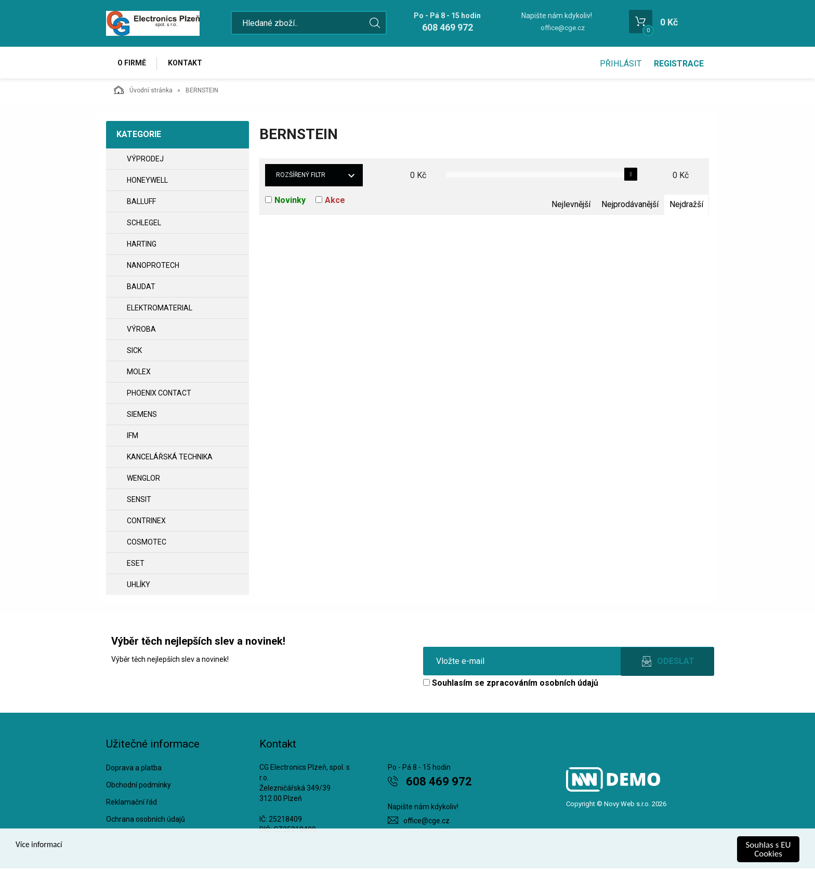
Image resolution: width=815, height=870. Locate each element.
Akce (335, 202)
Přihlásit (620, 64)
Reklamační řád (131, 803)
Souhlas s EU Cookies (768, 849)
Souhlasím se (510, 684)
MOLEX (139, 373)
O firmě (132, 63)
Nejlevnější (570, 206)
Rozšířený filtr (300, 176)
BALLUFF (141, 203)
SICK (134, 352)
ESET (135, 565)
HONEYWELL (147, 182)
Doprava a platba (134, 769)
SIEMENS (142, 416)
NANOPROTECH (153, 267)
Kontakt (187, 63)
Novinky (290, 202)
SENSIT (139, 501)
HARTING (141, 245)
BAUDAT (141, 288)
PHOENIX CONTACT (159, 394)
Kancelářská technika (170, 458)
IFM (132, 437)
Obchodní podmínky (138, 786)
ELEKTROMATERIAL (159, 309)
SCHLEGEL (144, 224)
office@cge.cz (563, 28)
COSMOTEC (146, 543)
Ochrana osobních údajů (145, 820)
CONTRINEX (146, 522)
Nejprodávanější (630, 206)
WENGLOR (143, 479)
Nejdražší (686, 206)
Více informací (41, 845)
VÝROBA (141, 331)
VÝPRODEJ (145, 160)
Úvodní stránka (143, 91)
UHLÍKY (138, 586)
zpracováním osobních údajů (542, 684)
